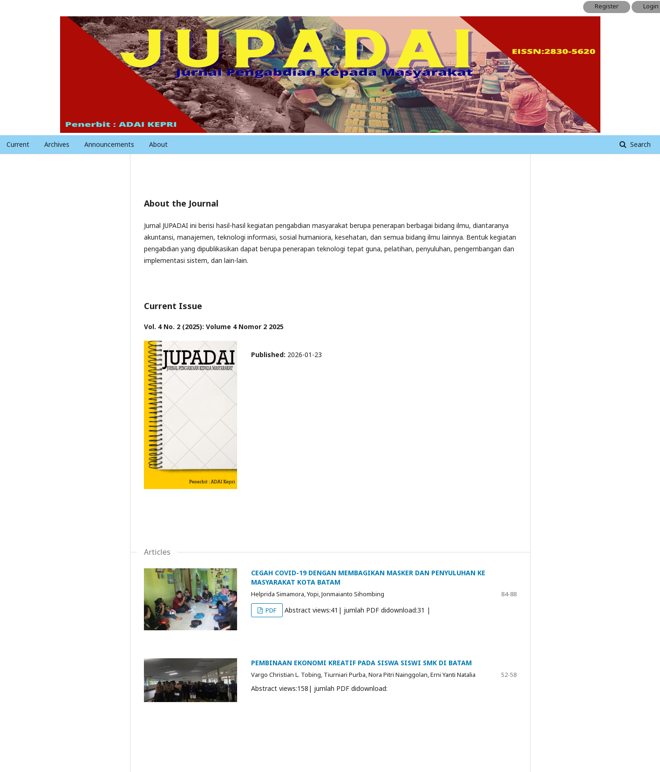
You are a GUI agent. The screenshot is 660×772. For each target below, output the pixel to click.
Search (639, 144)
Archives (56, 144)
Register (607, 6)
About (158, 144)
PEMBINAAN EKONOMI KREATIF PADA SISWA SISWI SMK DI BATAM (361, 662)
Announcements (109, 144)
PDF (270, 610)
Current (18, 144)
